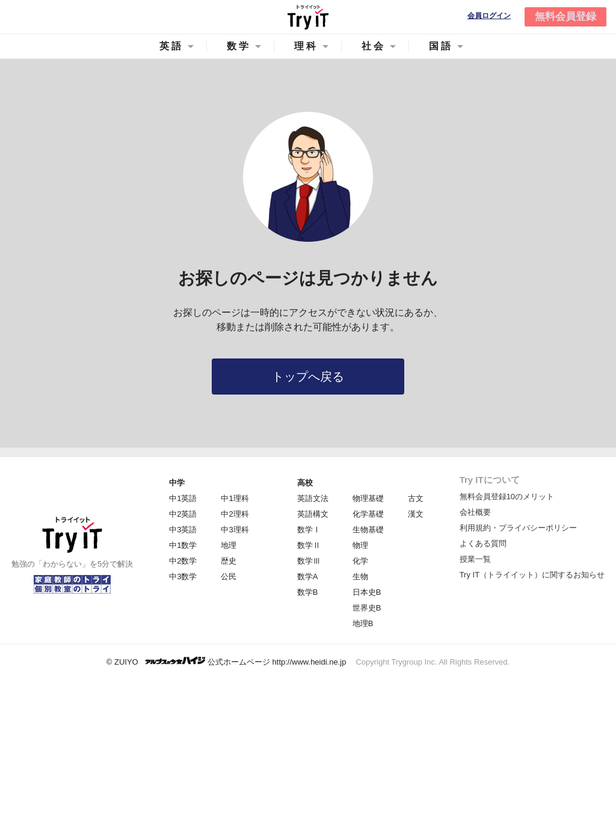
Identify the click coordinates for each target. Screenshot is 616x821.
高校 (305, 482)
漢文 (416, 513)
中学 (177, 482)
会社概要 (475, 512)
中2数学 (183, 560)
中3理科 (234, 529)
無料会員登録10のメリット (507, 496)
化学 (360, 560)
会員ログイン (489, 16)
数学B (307, 592)
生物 (360, 576)
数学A (307, 576)
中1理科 (234, 498)
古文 (416, 498)
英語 (171, 46)
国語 (441, 46)
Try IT (308, 16)
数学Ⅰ (309, 529)
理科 (306, 46)
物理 (360, 545)
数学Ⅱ (309, 545)
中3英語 (183, 529)
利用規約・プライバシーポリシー (518, 527)
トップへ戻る (308, 376)
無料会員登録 (565, 16)
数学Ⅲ (309, 560)
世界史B (367, 607)
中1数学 (183, 545)
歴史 (228, 560)
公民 (228, 576)
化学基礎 (368, 513)
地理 (228, 545)
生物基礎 (368, 529)
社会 (374, 46)
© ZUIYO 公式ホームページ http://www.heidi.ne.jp (226, 661)
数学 (239, 46)
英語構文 (312, 513)
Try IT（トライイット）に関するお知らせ (532, 574)
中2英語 (183, 513)
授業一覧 (475, 559)
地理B (363, 623)
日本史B (367, 592)
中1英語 (183, 498)
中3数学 (183, 576)
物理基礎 (368, 498)
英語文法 (312, 498)
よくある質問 (483, 543)
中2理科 (234, 513)
